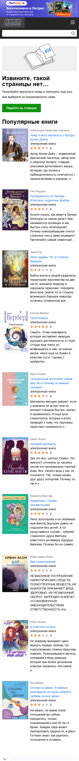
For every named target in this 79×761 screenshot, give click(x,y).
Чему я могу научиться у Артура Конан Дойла (52, 137)
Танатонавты (39, 318)
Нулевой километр (43, 444)
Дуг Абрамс (37, 682)
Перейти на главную (21, 108)
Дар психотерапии (43, 561)
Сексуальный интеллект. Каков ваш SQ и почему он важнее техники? (51, 383)
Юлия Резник (38, 439)
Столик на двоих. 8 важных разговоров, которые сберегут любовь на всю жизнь (50, 692)
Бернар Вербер (39, 313)
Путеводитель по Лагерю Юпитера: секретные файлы (50, 198)
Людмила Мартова (41, 495)
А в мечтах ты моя (42, 626)
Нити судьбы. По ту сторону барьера (49, 259)
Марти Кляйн (38, 374)
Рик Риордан (38, 191)
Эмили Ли (36, 252)
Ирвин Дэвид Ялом (41, 556)
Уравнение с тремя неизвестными (43, 503)
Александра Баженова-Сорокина (50, 130)
